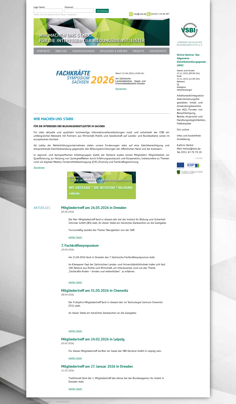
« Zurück (199, 158)
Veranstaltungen (83, 51)
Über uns (61, 51)
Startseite (43, 51)
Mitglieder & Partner (113, 51)
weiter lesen (75, 237)
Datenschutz (158, 51)
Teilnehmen (121, 88)
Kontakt (47, 401)
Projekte (138, 51)
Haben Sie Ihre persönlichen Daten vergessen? (55, 14)
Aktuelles (32, 401)
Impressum (62, 401)
